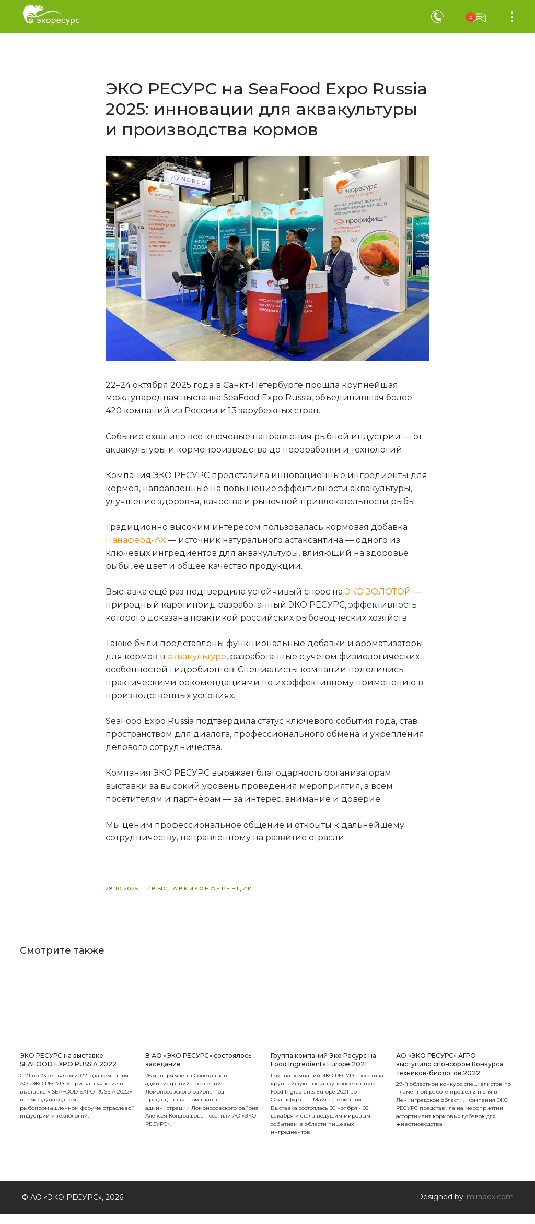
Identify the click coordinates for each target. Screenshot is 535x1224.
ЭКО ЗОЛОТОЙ (379, 597)
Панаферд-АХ (137, 545)
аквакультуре (196, 662)
